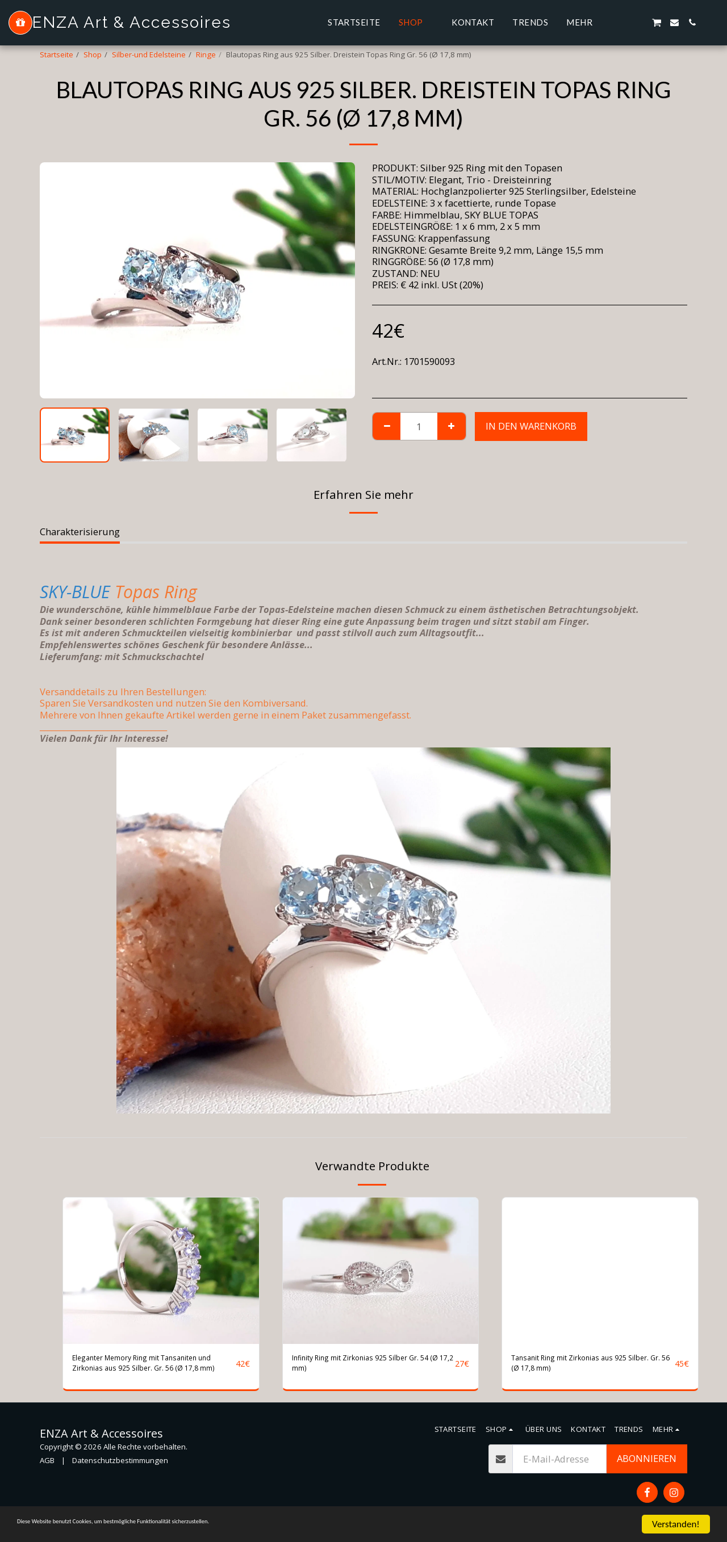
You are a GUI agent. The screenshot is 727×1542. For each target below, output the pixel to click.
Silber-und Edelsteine (149, 54)
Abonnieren (646, 1466)
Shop (92, 54)
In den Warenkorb (531, 425)
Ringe (206, 54)
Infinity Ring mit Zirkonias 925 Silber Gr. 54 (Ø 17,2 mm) (372, 1366)
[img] (161, 1271)
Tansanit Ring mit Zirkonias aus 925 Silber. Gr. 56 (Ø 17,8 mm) (590, 1366)
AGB (47, 1468)
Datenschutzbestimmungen (120, 1468)
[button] (621, 22)
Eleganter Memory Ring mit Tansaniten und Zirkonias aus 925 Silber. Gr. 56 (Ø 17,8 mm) (146, 1367)
